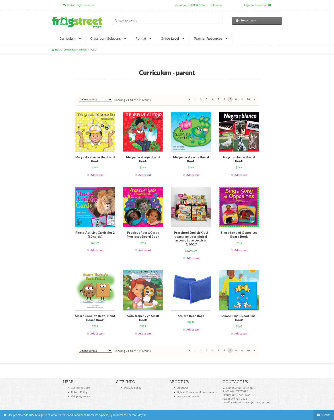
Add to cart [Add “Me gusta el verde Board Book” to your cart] (192, 174)
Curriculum (67, 38)
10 (248, 99)
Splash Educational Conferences (197, 392)
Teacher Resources (208, 38)
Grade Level (170, 38)
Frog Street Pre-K (188, 396)
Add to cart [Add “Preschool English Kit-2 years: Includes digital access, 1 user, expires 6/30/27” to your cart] (192, 258)
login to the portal (257, 5)
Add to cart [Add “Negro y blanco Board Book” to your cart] (240, 174)
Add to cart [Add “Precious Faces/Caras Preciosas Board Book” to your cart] (144, 250)
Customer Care (80, 387)
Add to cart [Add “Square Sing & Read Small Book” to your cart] (240, 333)
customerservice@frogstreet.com (251, 402)
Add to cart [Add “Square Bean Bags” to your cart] (192, 329)
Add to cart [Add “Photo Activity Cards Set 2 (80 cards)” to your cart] (96, 250)
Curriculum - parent (76, 50)
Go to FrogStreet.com (78, 5)
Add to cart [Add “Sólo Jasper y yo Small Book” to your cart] (144, 333)
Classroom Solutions (105, 38)
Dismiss (325, 415)
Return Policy (79, 392)
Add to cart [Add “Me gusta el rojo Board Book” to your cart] (144, 174)
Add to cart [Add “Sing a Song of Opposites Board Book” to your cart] (240, 250)
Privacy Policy (132, 387)
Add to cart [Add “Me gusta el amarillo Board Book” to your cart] (96, 174)
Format (141, 38)
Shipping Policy (80, 396)
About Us (182, 387)
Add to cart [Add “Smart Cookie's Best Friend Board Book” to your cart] (96, 333)
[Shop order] (95, 99)
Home (58, 50)
